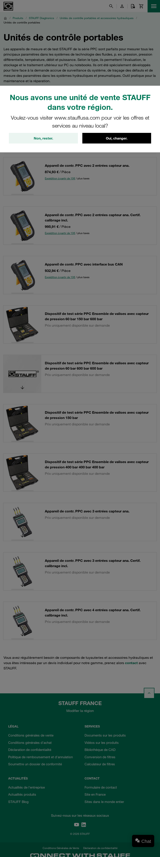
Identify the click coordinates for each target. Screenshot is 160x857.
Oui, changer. (116, 138)
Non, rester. (43, 138)
